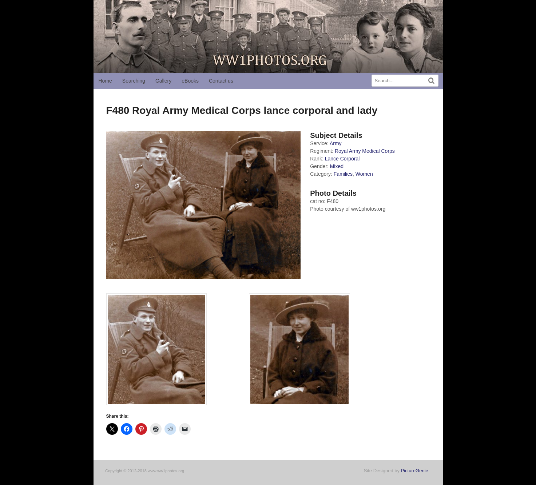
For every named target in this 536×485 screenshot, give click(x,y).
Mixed (337, 166)
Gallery (163, 81)
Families (343, 174)
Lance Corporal (342, 159)
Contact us (221, 81)
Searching (133, 81)
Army (336, 143)
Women (364, 174)
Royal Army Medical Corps (365, 151)
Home (105, 81)
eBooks (190, 81)
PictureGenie (414, 470)
